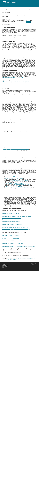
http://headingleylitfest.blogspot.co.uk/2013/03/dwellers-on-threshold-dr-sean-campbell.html (16, 149)
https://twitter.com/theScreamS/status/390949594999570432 (13, 186)
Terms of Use (4, 269)
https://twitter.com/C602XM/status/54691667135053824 (10, 213)
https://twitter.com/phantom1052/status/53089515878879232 (11, 221)
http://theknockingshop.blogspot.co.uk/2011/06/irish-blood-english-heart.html (13, 235)
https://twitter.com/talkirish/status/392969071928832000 (22, 184)
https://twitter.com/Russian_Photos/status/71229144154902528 (11, 240)
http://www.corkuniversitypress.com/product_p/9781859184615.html (13, 77)
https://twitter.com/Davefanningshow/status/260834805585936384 (12, 224)
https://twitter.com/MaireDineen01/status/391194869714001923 (14, 178)
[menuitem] (4, 4)
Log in (36, 4)
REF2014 (9, 1)
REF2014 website (5, 265)
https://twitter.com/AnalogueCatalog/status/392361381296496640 (21, 187)
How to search (4, 266)
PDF (28, 22)
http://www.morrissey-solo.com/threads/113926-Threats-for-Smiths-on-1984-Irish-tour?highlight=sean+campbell (18, 246)
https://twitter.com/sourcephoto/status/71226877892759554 (11, 238)
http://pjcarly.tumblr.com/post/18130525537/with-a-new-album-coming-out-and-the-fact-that (15, 227)
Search (3, 264)
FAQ (3, 267)
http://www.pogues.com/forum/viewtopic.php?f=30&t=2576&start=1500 (12, 243)
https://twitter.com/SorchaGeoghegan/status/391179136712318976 (14, 176)
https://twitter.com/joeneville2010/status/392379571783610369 (14, 183)
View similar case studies (6, 24)
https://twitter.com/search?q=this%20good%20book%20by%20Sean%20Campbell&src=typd (15, 229)
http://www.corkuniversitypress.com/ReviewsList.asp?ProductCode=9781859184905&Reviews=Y (17, 81)
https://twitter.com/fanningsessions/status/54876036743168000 (11, 211)
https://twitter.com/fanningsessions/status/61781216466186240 (11, 219)
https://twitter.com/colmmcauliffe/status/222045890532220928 (11, 218)
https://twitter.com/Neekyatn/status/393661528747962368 (19, 180)
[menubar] (15, 4)
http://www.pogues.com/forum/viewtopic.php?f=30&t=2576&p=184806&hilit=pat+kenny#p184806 (16, 216)
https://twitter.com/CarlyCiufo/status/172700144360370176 (11, 230)
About (3, 268)
